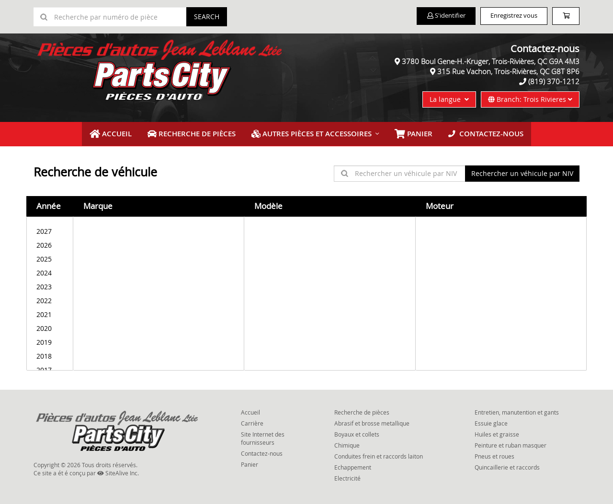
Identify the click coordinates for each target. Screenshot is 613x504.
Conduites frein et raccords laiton (378, 454)
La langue (449, 99)
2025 (50, 256)
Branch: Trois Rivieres (530, 99)
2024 (50, 270)
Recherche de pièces (198, 132)
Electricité (347, 476)
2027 (50, 229)
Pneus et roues (494, 454)
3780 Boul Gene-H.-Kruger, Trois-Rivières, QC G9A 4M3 (490, 61)
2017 (50, 367)
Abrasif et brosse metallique (371, 421)
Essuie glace (491, 421)
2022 (50, 298)
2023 (50, 284)
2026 (50, 243)
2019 (50, 340)
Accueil (121, 132)
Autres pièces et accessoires (312, 132)
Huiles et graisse (497, 432)
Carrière (252, 421)
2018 (50, 354)
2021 (50, 312)
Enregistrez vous (503, 16)
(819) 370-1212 (553, 81)
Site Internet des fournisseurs (262, 436)
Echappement (352, 465)
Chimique (347, 443)
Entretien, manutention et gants (517, 410)
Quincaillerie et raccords (507, 465)
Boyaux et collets (356, 432)
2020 (50, 326)
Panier (249, 462)
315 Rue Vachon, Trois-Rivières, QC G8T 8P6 (508, 71)
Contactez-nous (476, 132)
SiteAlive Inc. (118, 471)
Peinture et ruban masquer (510, 443)
